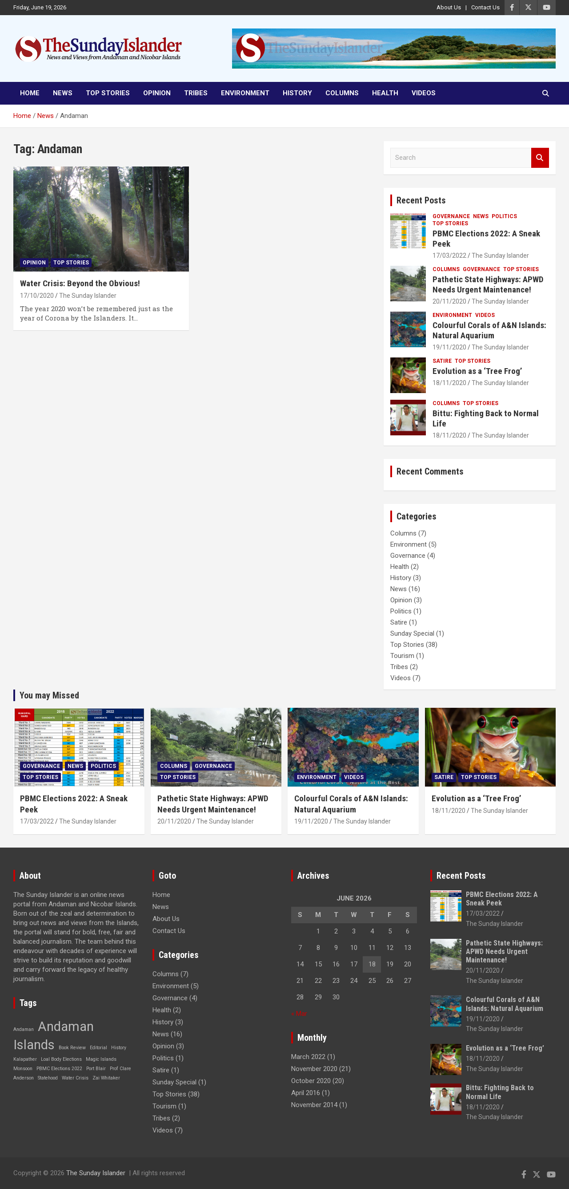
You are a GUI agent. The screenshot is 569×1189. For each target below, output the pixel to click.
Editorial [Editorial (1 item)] (98, 1048)
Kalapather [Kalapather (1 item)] (25, 1059)
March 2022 (308, 1057)
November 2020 (314, 1069)
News (62, 93)
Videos (424, 93)
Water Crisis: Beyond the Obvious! (80, 283)
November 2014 (314, 1105)
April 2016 (305, 1093)
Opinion (157, 93)
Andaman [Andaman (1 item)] (23, 1029)
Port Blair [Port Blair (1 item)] (96, 1068)
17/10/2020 (37, 295)
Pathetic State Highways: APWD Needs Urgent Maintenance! (488, 284)
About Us (449, 7)
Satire (442, 361)
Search (540, 158)
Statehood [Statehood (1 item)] (48, 1078)
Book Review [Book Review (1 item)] (72, 1048)
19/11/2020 (449, 347)
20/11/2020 (449, 301)
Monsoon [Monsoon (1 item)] (22, 1068)
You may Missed (49, 695)
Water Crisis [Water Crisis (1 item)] (75, 1078)
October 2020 (311, 1081)
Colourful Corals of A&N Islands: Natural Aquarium (489, 330)
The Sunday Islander (87, 295)
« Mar (299, 1014)
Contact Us (485, 7)
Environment (245, 93)
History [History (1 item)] (118, 1048)
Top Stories (108, 93)
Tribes (196, 93)
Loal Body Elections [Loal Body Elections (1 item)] (61, 1059)
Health (385, 93)
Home (30, 93)
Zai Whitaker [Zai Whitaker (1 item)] (106, 1078)
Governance (451, 216)
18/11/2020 (449, 382)
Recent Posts (421, 200)
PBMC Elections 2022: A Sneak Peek (486, 238)
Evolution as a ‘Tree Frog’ (477, 371)
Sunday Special (412, 633)
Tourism (402, 656)
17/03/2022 (449, 255)
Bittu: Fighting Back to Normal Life (486, 418)
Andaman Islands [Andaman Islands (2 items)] (53, 1035)
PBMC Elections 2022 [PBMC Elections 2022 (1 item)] (59, 1068)
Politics (504, 216)
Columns (342, 93)
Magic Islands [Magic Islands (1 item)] (101, 1059)
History (297, 93)
